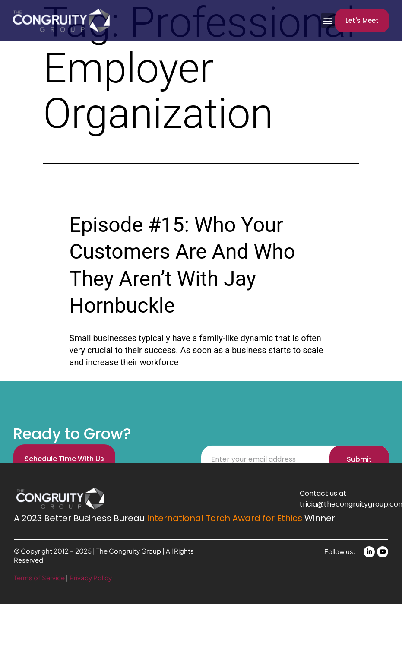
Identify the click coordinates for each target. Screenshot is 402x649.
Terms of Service (40, 577)
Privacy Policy (91, 577)
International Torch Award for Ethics (224, 518)
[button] (328, 20)
